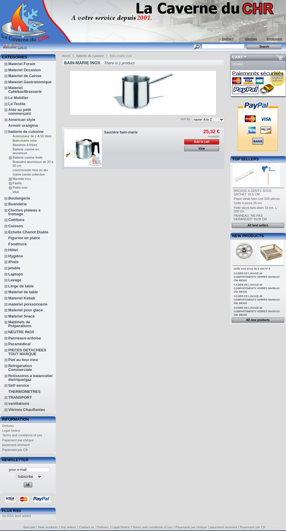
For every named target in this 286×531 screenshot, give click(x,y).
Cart (237, 57)
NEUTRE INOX (21, 332)
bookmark (274, 39)
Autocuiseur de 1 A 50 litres (32, 136)
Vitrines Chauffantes (26, 409)
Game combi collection (29, 174)
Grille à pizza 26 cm (248, 203)
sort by (185, 119)
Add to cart (202, 141)
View (201, 148)
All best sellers (257, 225)
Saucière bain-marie (121, 132)
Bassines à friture (25, 145)
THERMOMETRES (24, 391)
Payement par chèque (18, 440)
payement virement (16, 445)
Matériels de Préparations (19, 324)
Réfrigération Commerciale (20, 368)
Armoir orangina (23, 125)
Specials (29, 527)
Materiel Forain (21, 64)
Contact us (86, 527)
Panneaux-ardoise (24, 338)
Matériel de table (23, 292)
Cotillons (16, 220)
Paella (17, 183)
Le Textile (16, 104)
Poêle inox (20, 187)
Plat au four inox (23, 360)
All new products (258, 320)
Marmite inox (22, 179)
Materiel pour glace (25, 310)
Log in (22, 47)
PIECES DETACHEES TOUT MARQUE (27, 352)
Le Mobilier (18, 98)
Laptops (15, 274)
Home (66, 56)
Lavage (14, 280)
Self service (18, 385)
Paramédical (19, 344)
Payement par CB (15, 450)
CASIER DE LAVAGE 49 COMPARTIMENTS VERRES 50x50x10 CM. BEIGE (257, 277)
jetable (14, 268)
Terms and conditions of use (22, 435)
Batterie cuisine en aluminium (26, 151)
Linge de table (21, 286)
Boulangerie (19, 198)
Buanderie (17, 204)
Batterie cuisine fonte (28, 157)
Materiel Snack (21, 316)
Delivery (8, 426)
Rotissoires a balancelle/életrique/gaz (30, 378)
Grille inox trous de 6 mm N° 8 (252, 268)
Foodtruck (17, 244)
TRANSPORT (20, 397)
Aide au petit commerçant (19, 111)
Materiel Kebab (21, 298)
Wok (16, 192)
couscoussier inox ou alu (30, 170)
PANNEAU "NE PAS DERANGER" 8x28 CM (250, 217)
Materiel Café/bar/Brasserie (25, 90)
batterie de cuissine (25, 131)
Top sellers (245, 159)
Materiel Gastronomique (30, 82)
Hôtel (13, 250)
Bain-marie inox (25, 140)
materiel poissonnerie (27, 304)
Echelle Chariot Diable (28, 232)
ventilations (18, 403)
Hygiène (15, 256)
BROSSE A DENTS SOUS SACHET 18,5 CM (253, 192)
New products (248, 236)
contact (227, 39)
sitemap (251, 39)
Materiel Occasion (24, 70)
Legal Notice (11, 430)
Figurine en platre (24, 238)
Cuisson (15, 226)
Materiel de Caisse (24, 76)
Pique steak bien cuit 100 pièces (257, 198)
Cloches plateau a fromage (24, 212)
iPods (13, 262)
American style (21, 119)
